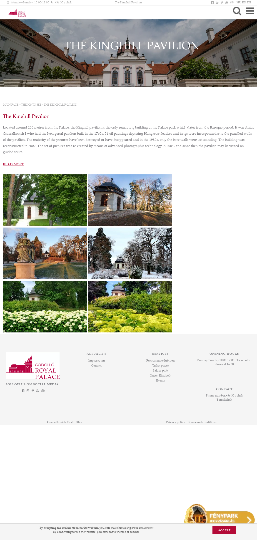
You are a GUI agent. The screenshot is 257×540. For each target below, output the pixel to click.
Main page (10, 105)
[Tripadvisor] (232, 2)
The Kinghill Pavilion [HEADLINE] (128, 2)
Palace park (160, 370)
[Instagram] (217, 2)
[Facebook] (212, 2)
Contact (96, 365)
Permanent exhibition (160, 360)
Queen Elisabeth (160, 375)
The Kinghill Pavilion (60, 105)
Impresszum (96, 360)
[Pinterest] (222, 2)
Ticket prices (160, 365)
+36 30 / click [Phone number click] (63, 2)
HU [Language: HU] (239, 2)
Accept (224, 530)
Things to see (31, 105)
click (229, 399)
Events (160, 380)
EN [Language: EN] (244, 2)
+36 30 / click (234, 395)
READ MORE (13, 164)
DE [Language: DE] (249, 2)
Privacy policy (175, 422)
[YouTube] (227, 2)
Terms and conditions (202, 422)
